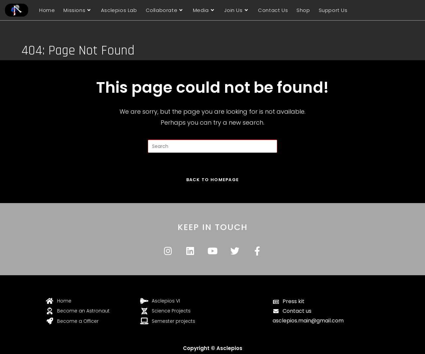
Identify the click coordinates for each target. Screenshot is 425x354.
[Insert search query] (212, 146)
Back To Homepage (212, 180)
